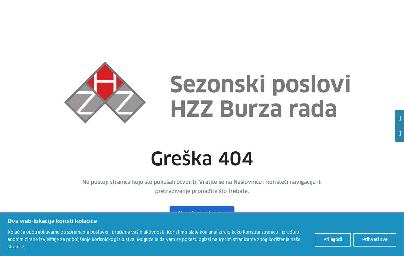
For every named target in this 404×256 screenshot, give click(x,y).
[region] (202, 234)
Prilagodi (333, 240)
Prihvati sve (375, 240)
